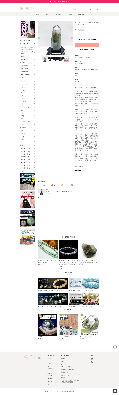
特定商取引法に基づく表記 (67, 369)
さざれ (22, 136)
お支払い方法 (64, 372)
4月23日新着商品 (25, 66)
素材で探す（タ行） (26, 157)
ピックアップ (24, 44)
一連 (22, 98)
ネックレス (24, 93)
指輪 (22, 95)
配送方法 (63, 377)
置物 (22, 110)
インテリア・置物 (25, 107)
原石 (22, 131)
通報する (83, 170)
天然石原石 (23, 127)
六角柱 (22, 116)
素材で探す (23, 145)
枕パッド (23, 119)
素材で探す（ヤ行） (26, 165)
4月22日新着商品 (25, 68)
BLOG (70, 14)
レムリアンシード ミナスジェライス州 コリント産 (27, 48)
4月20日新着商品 (25, 71)
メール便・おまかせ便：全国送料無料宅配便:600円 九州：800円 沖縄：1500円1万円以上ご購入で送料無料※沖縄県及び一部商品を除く (70, 380)
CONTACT (81, 14)
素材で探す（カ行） (26, 151)
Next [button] (72, 38)
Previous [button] (39, 38)
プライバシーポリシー (66, 367)
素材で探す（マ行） (26, 162)
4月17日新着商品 (25, 74)
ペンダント (24, 90)
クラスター (24, 133)
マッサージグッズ (25, 121)
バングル (23, 87)
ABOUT (47, 14)
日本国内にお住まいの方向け (87, 49)
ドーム (22, 142)
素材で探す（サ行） (26, 154)
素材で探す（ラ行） (26, 168)
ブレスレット (24, 84)
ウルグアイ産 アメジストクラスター (27, 53)
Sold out (87, 45)
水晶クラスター (25, 56)
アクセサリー (24, 81)
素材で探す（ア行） (26, 148)
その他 (22, 171)
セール (22, 77)
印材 (22, 124)
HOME (37, 14)
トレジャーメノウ (25, 139)
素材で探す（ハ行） (26, 159)
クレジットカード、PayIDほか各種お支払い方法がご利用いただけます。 (72, 374)
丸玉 (22, 113)
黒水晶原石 (24, 59)
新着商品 (22, 63)
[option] (55, 38)
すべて (43, 185)
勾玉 (22, 104)
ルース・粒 (23, 101)
